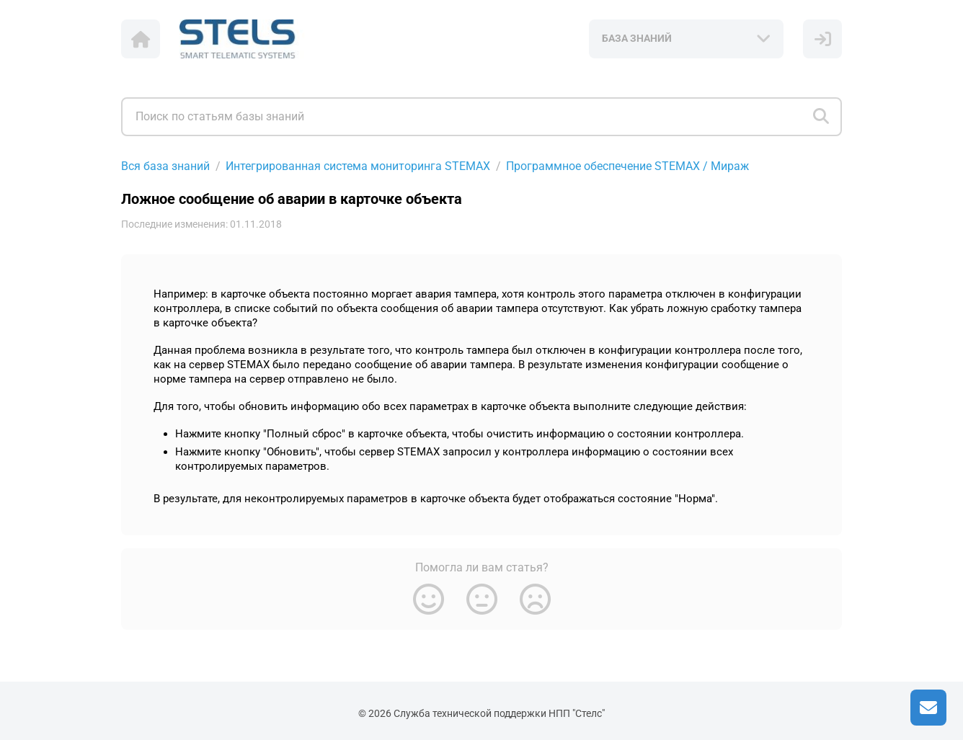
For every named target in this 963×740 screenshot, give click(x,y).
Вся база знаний (165, 166)
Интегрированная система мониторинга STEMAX (358, 166)
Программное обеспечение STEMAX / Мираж (627, 166)
